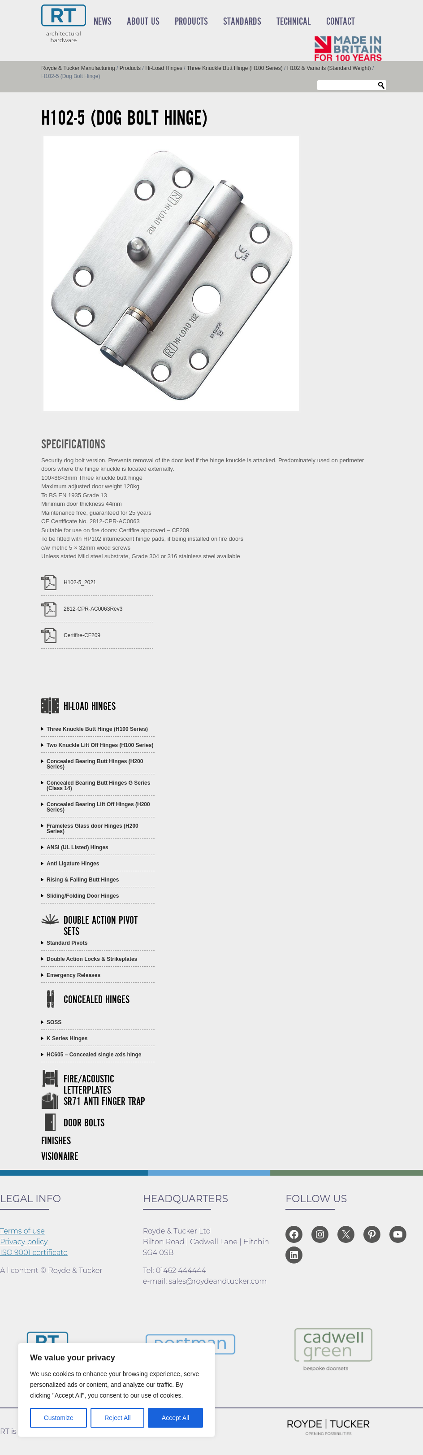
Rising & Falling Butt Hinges (83, 880)
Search (381, 85)
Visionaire (59, 1157)
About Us (143, 21)
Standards (242, 21)
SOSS (54, 1022)
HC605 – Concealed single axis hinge (94, 1054)
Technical (293, 21)
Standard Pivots (67, 943)
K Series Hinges (67, 1038)
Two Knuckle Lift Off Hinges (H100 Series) (100, 745)
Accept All (175, 1417)
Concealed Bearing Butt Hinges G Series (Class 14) (98, 785)
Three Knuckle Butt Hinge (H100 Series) (97, 729)
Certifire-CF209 (82, 635)
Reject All (117, 1417)
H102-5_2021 (80, 582)
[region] (116, 1390)
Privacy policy (24, 1242)
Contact (340, 21)
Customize (58, 1417)
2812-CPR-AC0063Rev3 (93, 609)
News (103, 21)
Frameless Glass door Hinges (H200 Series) (92, 828)
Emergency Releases (73, 975)
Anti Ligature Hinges (73, 863)
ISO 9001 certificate (34, 1252)
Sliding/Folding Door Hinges (83, 896)
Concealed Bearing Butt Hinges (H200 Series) (95, 764)
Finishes (56, 1141)
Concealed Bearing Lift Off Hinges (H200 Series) (98, 807)
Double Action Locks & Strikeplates (92, 959)
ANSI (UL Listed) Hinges (77, 847)
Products (191, 21)
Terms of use (22, 1231)
